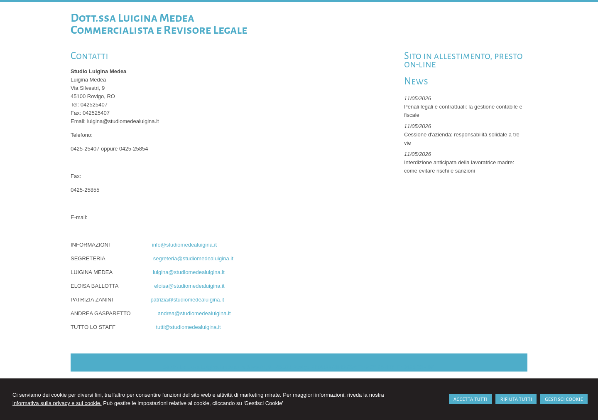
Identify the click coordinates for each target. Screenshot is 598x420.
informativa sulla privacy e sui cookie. (57, 403)
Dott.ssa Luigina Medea (132, 18)
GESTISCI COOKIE (564, 399)
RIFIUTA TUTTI (516, 399)
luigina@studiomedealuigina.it (189, 272)
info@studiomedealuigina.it (184, 245)
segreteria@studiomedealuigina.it (193, 258)
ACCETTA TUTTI (470, 399)
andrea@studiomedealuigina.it (194, 313)
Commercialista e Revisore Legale (159, 30)
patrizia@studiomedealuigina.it (187, 299)
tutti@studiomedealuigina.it (188, 327)
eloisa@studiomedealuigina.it (189, 286)
